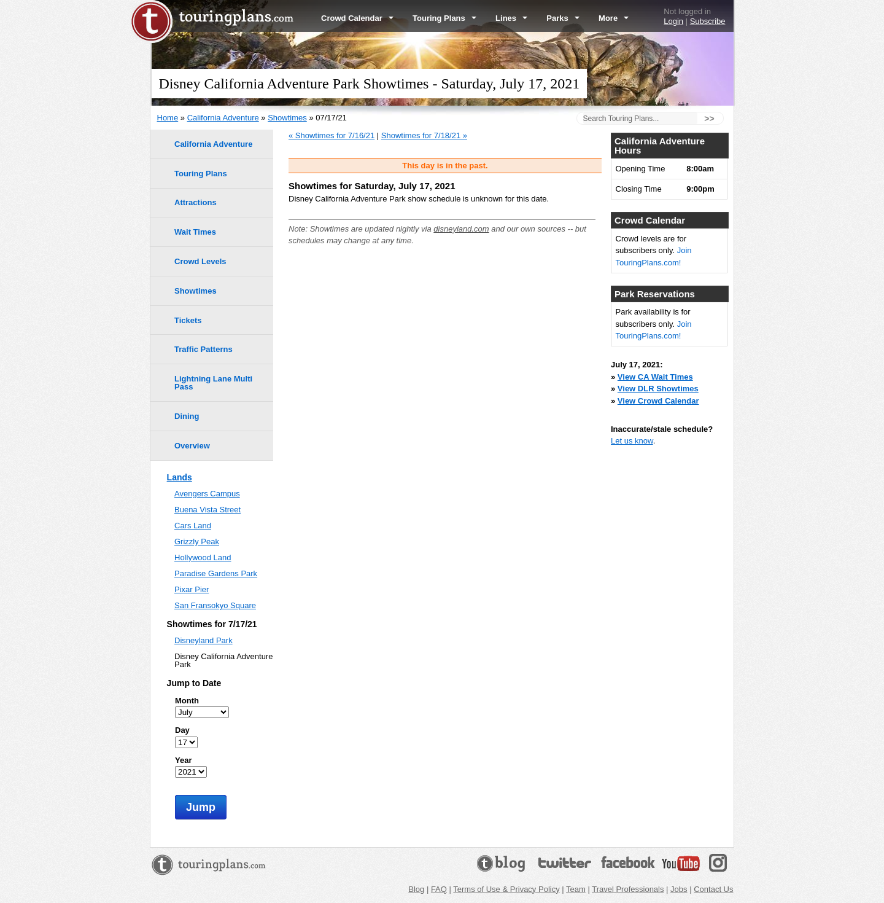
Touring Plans (444, 18)
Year (183, 760)
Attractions (195, 202)
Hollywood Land (202, 557)
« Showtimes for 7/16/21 (331, 135)
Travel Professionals (628, 889)
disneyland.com (461, 228)
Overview (192, 445)
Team (576, 889)
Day (182, 730)
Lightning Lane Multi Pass (213, 382)
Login (673, 21)
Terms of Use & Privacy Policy (506, 889)
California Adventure (223, 117)
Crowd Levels (200, 261)
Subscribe (708, 21)
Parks (563, 18)
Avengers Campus (207, 493)
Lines (511, 18)
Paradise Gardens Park (215, 573)
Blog (416, 889)
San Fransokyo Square (215, 605)
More (614, 18)
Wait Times (195, 232)
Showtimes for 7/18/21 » (424, 135)
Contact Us (713, 889)
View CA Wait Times (655, 376)
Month (187, 700)
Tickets (188, 320)
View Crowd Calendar (658, 400)
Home (168, 117)
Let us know (632, 440)
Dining (186, 416)
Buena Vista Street (207, 509)
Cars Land (192, 525)
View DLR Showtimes (658, 388)
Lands (179, 477)
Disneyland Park (203, 640)
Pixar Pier (191, 589)
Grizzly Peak (196, 541)
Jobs (678, 889)
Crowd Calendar (357, 18)
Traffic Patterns (203, 349)
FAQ (439, 889)
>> (709, 118)
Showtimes (287, 117)
